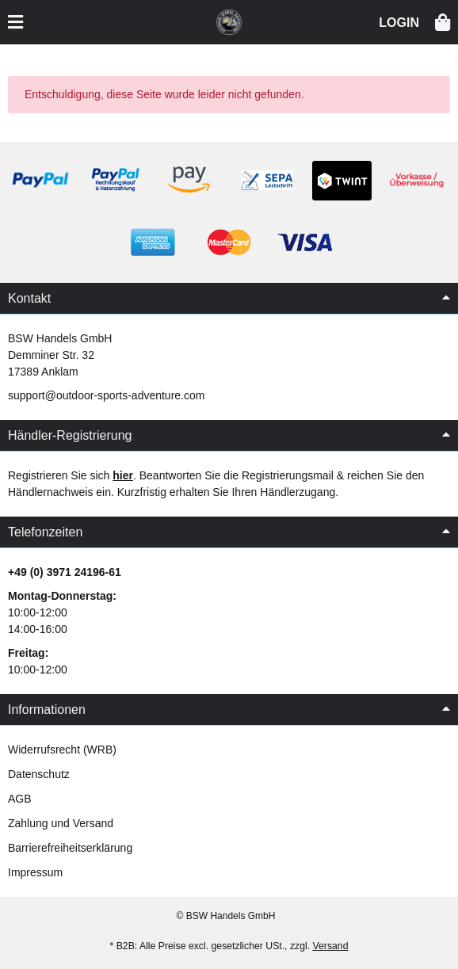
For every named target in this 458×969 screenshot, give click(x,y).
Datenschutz (39, 774)
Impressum (35, 872)
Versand (331, 946)
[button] (399, 21)
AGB (20, 798)
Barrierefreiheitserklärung (70, 847)
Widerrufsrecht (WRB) (62, 749)
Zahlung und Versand (60, 823)
